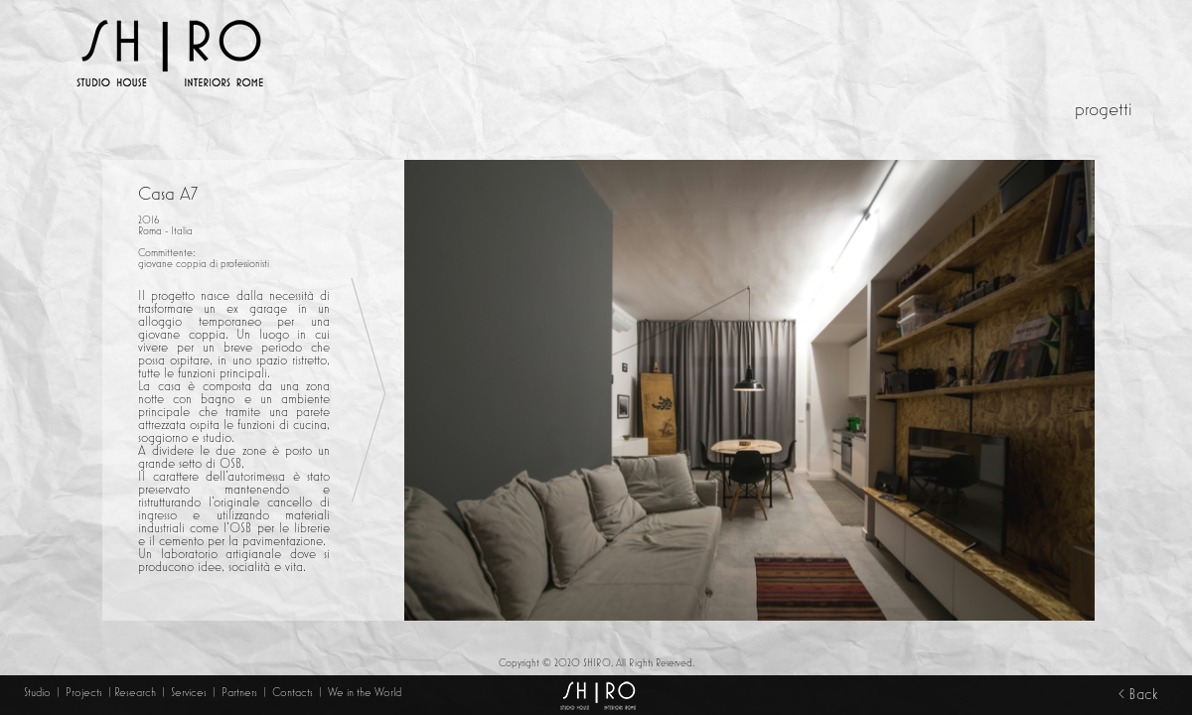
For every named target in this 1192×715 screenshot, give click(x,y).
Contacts (294, 692)
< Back (1137, 694)
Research (135, 692)
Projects (84, 692)
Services (190, 692)
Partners (239, 692)
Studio (37, 692)
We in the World (364, 692)
